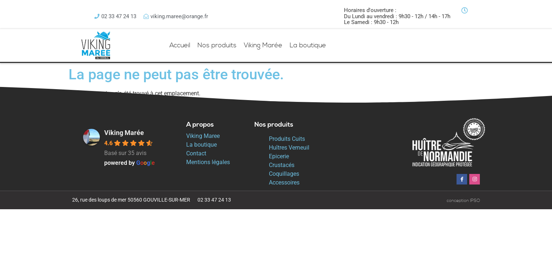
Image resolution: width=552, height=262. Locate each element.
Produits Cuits (287, 138)
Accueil (179, 45)
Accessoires (284, 182)
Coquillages (284, 173)
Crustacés (281, 165)
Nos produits (216, 45)
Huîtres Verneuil (289, 147)
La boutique (308, 45)
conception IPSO (463, 200)
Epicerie (279, 156)
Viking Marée (263, 45)
